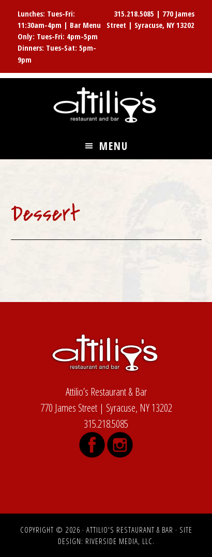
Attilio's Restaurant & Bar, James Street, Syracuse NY (106, 105)
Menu (113, 146)
